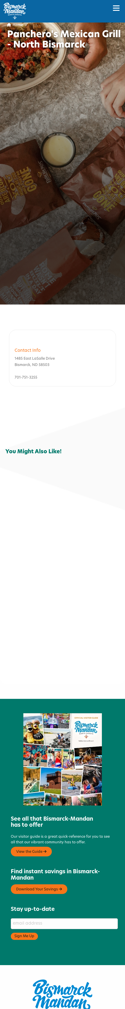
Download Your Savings (39, 862)
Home (15, 25)
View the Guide (31, 825)
